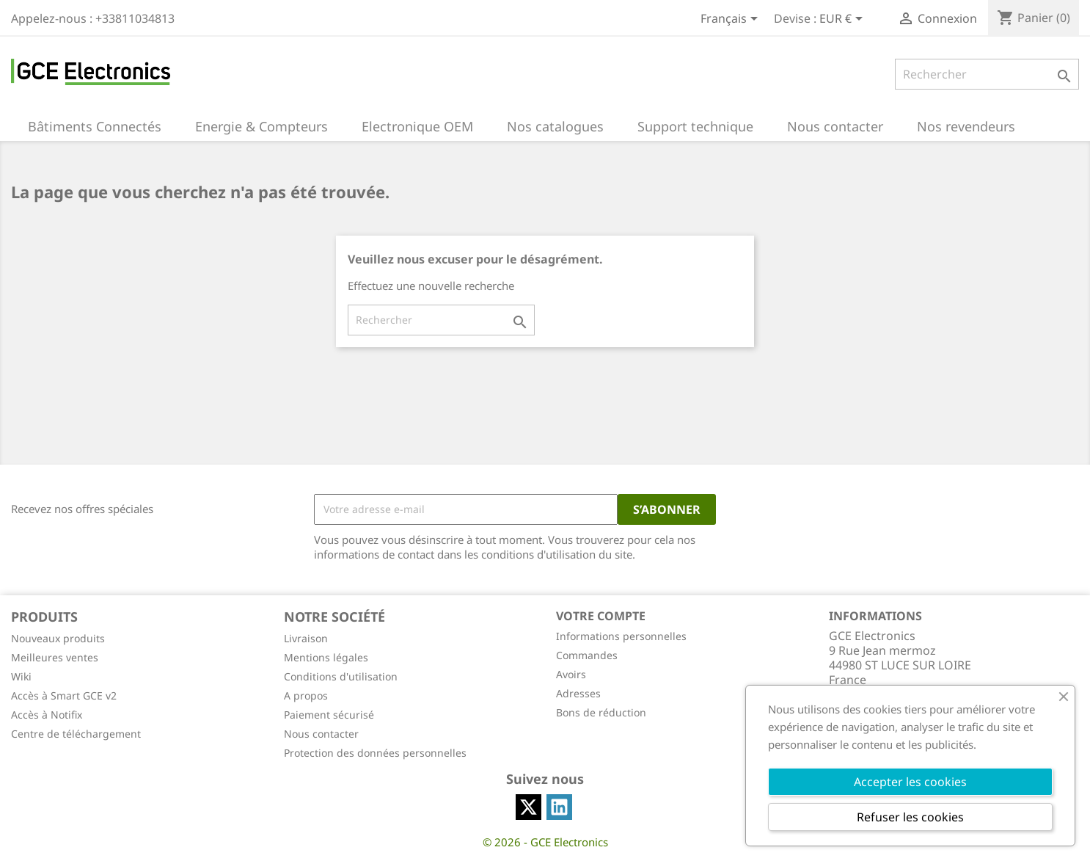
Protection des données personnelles (375, 753)
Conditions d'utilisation (341, 676)
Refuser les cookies (910, 817)
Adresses (578, 693)
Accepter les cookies (910, 782)
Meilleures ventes (54, 657)
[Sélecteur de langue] (732, 20)
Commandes (587, 655)
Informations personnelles (621, 636)
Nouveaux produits (58, 638)
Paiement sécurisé (329, 715)
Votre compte (600, 616)
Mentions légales (326, 657)
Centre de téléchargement (76, 734)
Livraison (306, 638)
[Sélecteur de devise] (843, 20)
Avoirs (571, 674)
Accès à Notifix (46, 715)
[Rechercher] (987, 74)
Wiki (21, 676)
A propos (306, 695)
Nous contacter (321, 734)
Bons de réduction (601, 712)
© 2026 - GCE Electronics (545, 842)
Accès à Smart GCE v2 (64, 695)
